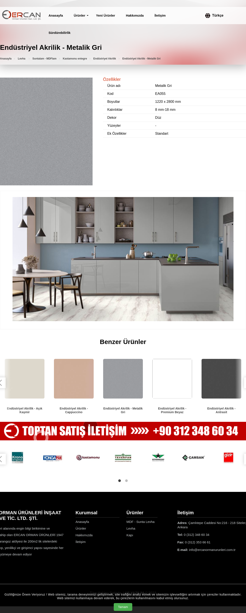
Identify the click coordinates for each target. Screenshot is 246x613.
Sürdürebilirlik (60, 32)
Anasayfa (56, 15)
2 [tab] (126, 481)
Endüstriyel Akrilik (104, 58)
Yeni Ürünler (105, 15)
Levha (22, 58)
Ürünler (79, 15)
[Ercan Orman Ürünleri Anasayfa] (21, 15)
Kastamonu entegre (75, 58)
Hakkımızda (135, 15)
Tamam (123, 607)
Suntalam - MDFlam (44, 58)
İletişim (160, 15)
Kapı (129, 535)
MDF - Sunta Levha (140, 522)
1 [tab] (119, 481)
